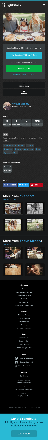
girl (15, 153)
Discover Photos (24, 315)
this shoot (27, 195)
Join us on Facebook (26, 362)
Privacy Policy (24, 341)
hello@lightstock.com (24, 396)
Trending (24, 325)
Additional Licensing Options (24, 74)
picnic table (28, 149)
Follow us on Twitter (26, 358)
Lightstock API (24, 302)
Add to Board (24, 85)
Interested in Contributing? (24, 305)
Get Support (24, 376)
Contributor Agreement (24, 348)
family (21, 145)
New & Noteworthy (24, 328)
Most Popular (24, 321)
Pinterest (36, 184)
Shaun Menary (20, 104)
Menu (44, 5)
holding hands (10, 145)
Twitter (23, 184)
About (24, 289)
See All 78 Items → (10, 199)
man (38, 149)
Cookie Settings (24, 344)
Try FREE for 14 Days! (24, 295)
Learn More (24, 433)
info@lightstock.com (24, 382)
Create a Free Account (24, 292)
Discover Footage (24, 318)
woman (7, 153)
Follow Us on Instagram (26, 366)
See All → (7, 244)
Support (24, 299)
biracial (30, 145)
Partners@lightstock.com (24, 389)
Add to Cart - (24, 68)
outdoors (8, 149)
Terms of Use (24, 338)
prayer (18, 149)
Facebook (10, 184)
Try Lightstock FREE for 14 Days (24, 55)
